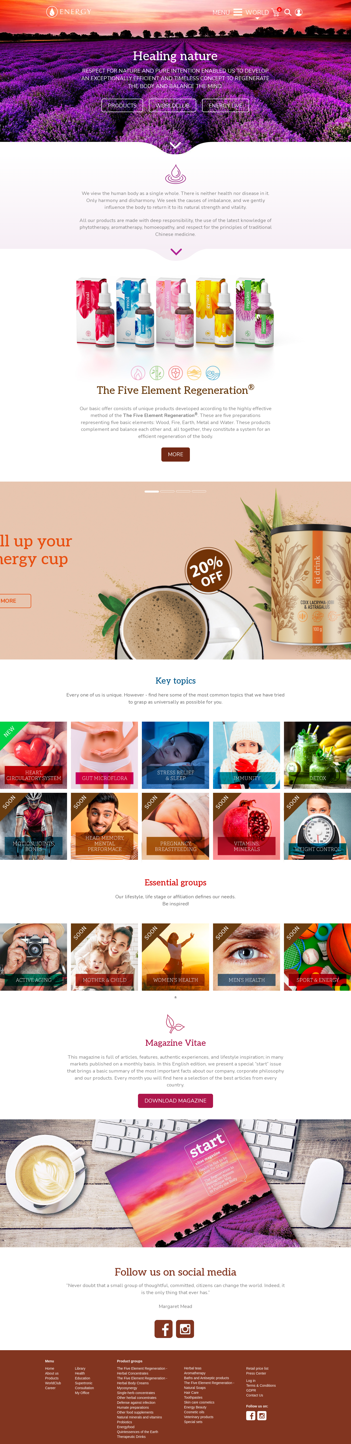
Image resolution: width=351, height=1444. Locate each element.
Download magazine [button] (175, 1101)
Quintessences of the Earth (137, 1432)
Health (80, 1373)
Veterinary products (199, 1417)
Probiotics (124, 1422)
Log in (250, 1381)
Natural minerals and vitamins (139, 1417)
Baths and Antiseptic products (206, 1378)
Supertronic (84, 1383)
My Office (82, 1393)
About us (51, 1373)
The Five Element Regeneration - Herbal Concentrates (142, 1370)
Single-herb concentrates (136, 1393)
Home (49, 1368)
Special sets (193, 1422)
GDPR (251, 1390)
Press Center (256, 1373)
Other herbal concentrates (136, 1398)
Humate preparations (133, 1407)
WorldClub (53, 1383)
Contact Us (254, 1395)
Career (50, 1388)
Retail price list (257, 1368)
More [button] (175, 454)
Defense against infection (136, 1403)
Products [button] (122, 105)
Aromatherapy (194, 1373)
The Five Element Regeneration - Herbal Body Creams (142, 1380)
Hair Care (191, 1393)
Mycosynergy (127, 1388)
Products (51, 1378)
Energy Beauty (195, 1407)
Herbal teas (193, 1368)
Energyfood (126, 1427)
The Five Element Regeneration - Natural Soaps (209, 1385)
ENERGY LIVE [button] (226, 105)
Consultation (84, 1388)
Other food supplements (135, 1412)
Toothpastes (193, 1397)
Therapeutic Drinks (131, 1437)
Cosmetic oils (194, 1412)
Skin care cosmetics (199, 1402)
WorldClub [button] (173, 105)
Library (80, 1368)
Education (82, 1378)
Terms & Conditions (261, 1385)
